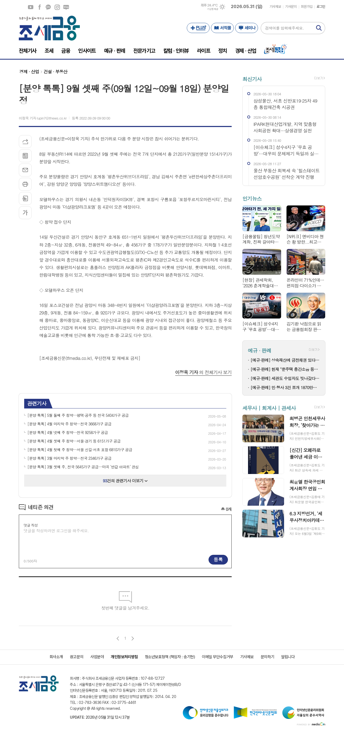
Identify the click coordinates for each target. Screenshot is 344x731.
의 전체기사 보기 (203, 372)
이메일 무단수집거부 (217, 656)
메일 (25, 170)
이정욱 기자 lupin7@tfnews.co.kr (42, 118)
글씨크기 (25, 212)
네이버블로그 (66, 7)
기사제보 (275, 7)
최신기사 (251, 78)
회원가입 (306, 7)
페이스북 (39, 7)
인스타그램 (57, 7)
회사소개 (56, 656)
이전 (118, 638)
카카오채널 (48, 7)
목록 (25, 155)
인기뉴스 (251, 198)
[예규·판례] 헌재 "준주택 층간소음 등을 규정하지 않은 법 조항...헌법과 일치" (285, 369)
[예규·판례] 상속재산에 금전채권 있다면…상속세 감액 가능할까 (285, 360)
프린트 (25, 184)
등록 (218, 559)
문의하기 (267, 656)
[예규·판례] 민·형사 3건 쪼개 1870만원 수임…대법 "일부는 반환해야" (285, 387)
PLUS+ (198, 28)
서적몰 (222, 28)
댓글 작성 (31, 525)
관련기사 (36, 403)
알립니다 (288, 656)
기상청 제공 (212, 9)
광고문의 (76, 656)
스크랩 (25, 198)
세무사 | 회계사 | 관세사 (269, 407)
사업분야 (97, 656)
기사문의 (290, 7)
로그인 (321, 7)
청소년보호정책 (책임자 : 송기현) (170, 656)
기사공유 (25, 141)
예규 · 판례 (259, 350)
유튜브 (31, 7)
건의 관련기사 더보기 (125, 480)
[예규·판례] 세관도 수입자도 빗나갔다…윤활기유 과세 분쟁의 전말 (285, 378)
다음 (133, 638)
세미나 (246, 28)
